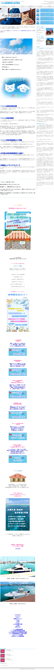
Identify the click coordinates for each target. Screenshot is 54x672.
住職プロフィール (18, 618)
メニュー (18, 617)
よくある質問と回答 (17, 624)
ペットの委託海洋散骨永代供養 (18, 630)
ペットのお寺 (16, 3)
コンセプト (17, 616)
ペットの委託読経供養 (18, 629)
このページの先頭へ (3, 663)
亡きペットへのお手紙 (18, 634)
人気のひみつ (18, 626)
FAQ (45, 14)
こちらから (17, 548)
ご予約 (17, 621)
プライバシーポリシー (4, 665)
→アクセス (38, 34)
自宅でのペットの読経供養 (18, 636)
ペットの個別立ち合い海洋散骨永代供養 (18, 632)
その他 (17, 625)
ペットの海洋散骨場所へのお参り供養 (17, 633)
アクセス (18, 620)
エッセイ (18, 622)
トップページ (18, 614)
